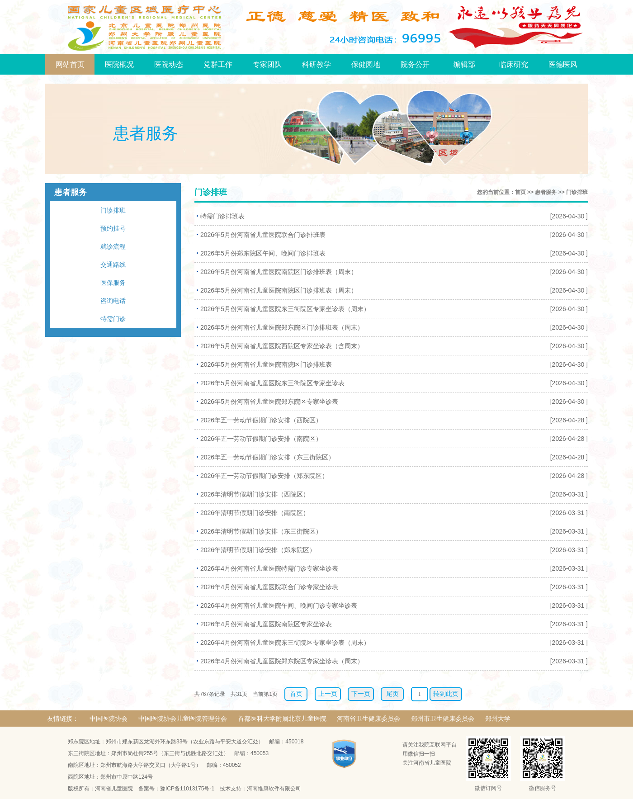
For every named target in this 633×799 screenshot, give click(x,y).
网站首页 (70, 64)
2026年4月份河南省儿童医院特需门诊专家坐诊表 (269, 568)
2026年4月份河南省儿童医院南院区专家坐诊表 (266, 624)
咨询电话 (113, 300)
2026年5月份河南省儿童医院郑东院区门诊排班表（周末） (282, 327)
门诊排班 (113, 210)
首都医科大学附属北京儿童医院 (282, 718)
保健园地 (365, 64)
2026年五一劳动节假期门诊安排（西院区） (261, 420)
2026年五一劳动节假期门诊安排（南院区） (261, 438)
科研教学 (316, 64)
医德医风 (562, 64)
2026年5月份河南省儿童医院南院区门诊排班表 (266, 364)
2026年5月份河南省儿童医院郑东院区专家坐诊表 (269, 401)
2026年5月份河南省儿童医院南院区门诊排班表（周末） (278, 271)
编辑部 (464, 64)
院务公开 (415, 64)
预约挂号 (113, 228)
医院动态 (168, 64)
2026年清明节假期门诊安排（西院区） (254, 494)
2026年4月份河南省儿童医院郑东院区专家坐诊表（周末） (282, 661)
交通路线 (113, 264)
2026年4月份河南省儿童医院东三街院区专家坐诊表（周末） (285, 642)
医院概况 (119, 64)
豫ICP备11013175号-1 (187, 788)
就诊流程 (113, 246)
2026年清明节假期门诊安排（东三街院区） (261, 531)
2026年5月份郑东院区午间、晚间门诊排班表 (263, 253)
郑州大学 (497, 718)
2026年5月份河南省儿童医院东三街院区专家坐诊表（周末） (285, 308)
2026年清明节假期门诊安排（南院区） (254, 512)
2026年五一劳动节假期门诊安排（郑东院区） (264, 475)
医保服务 (113, 282)
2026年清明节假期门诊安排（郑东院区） (258, 549)
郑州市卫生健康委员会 (442, 718)
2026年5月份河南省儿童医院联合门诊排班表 (263, 234)
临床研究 (513, 64)
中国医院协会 (109, 718)
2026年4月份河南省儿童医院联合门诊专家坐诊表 (269, 587)
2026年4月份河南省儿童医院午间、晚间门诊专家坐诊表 (278, 605)
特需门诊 (113, 318)
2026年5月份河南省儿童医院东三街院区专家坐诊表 (272, 383)
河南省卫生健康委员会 (368, 718)
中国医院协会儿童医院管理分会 (182, 718)
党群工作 (217, 64)
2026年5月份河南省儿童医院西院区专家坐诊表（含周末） (282, 346)
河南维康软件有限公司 (274, 788)
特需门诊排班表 (222, 216)
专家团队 (267, 64)
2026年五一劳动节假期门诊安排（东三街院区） (267, 457)
